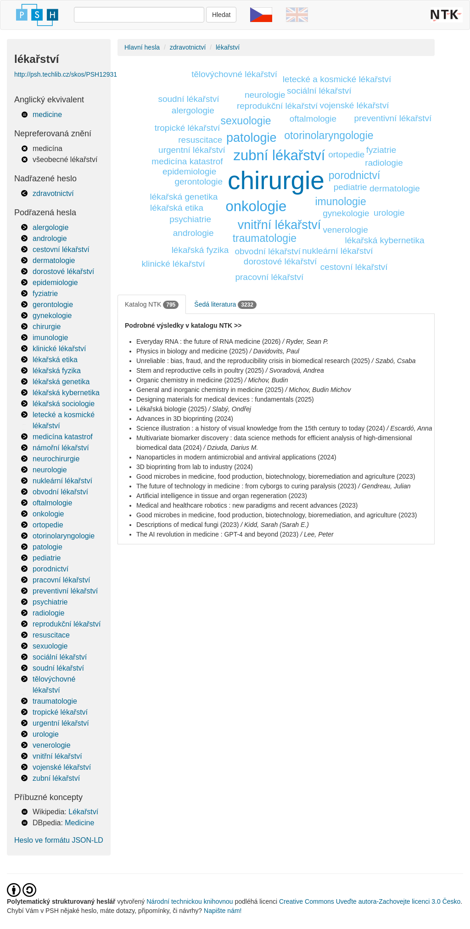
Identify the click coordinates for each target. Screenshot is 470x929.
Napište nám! (222, 910)
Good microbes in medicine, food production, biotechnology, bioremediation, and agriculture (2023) (276, 515)
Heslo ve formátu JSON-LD (58, 840)
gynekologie (52, 315)
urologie (46, 734)
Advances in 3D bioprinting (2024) (184, 418)
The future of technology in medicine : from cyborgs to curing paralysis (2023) (246, 486)
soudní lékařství (58, 668)
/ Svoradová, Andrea (295, 370)
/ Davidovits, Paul (274, 351)
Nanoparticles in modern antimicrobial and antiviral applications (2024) (236, 457)
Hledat (221, 14)
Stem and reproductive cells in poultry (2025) (200, 370)
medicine (47, 114)
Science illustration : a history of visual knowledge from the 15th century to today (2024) (260, 428)
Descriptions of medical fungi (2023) (187, 524)
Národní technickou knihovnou (189, 901)
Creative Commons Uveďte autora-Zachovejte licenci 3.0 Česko (369, 901)
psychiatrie (50, 602)
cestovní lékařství (61, 249)
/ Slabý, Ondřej (229, 409)
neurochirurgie (56, 459)
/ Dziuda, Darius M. (230, 447)
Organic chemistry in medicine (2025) (189, 380)
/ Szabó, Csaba (394, 360)
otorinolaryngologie (64, 536)
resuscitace (51, 635)
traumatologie (55, 701)
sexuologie (50, 646)
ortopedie (48, 525)
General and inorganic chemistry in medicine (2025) (210, 389)
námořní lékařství (61, 448)
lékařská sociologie (64, 404)
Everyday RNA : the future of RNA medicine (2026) (208, 341)
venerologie (52, 745)
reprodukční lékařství (67, 624)
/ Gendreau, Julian (384, 486)
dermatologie (54, 260)
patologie (47, 547)
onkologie (48, 514)
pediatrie (47, 558)
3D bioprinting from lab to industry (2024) (194, 466)
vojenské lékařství (62, 767)
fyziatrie (45, 293)
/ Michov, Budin (266, 380)
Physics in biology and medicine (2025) (192, 351)
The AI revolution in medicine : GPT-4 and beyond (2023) (217, 534)
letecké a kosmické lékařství (337, 79)
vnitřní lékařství (57, 756)
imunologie (50, 337)
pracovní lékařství (61, 580)
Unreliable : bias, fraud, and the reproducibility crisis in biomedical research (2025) (253, 360)
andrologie (50, 238)
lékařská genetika (61, 382)
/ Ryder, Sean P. (305, 341)
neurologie (50, 470)
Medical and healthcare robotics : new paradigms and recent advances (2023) (247, 505)
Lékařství (83, 812)
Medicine (79, 823)
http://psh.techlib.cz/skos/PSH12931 (65, 74)
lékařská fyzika (57, 371)
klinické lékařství (59, 349)
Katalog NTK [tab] (152, 305)
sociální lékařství (60, 657)
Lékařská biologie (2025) (171, 409)
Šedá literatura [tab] (225, 305)
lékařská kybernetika (66, 393)
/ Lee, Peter (316, 534)
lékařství (228, 47)
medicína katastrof (63, 437)
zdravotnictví (53, 193)
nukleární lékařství (62, 481)
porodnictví (50, 569)
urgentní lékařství (61, 723)
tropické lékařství (60, 712)
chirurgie (47, 326)
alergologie (50, 227)
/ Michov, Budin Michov (318, 389)
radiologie (48, 613)
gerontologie (53, 304)
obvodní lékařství (60, 492)
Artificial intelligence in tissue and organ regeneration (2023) (221, 495)
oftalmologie (52, 503)
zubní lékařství (56, 778)
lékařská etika (55, 360)
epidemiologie (55, 282)
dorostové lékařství (63, 271)
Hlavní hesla (142, 47)
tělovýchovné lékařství (234, 74)
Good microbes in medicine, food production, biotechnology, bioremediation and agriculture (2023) (275, 476)
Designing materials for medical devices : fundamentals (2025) (225, 399)
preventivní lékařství (65, 591)
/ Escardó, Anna (409, 428)
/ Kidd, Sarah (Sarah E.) (275, 524)
